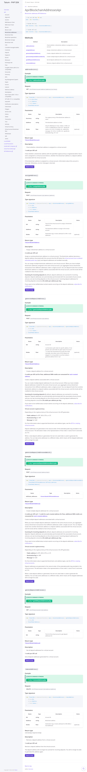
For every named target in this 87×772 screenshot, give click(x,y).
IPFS (6, 77)
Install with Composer (10, 146)
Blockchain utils (9, 42)
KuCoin (7, 84)
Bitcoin (7, 27)
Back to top (29, 166)
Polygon (7, 109)
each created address (40, 515)
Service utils (8, 111)
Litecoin (7, 87)
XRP (6, 136)
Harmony (7, 74)
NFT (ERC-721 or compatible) (12, 99)
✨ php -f (36, 80)
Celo (6, 45)
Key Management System (11, 79)
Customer (7, 50)
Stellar (6, 116)
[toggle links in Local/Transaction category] (21, 143)
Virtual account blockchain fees (12, 130)
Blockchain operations (10, 37)
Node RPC (7, 101)
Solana (7, 114)
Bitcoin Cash (8, 30)
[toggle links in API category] (21, 12)
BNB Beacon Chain (10, 22)
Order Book (8, 106)
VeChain (7, 124)
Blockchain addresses (11, 32)
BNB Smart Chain (9, 25)
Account (7, 14)
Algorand (7, 17)
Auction (7, 20)
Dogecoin (7, 55)
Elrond (6, 57)
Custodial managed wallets (12, 47)
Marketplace (8, 92)
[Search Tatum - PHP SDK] (43, 2)
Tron (6, 121)
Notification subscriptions (11, 104)
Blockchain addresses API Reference (35, 13)
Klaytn (6, 82)
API (5, 12)
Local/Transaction (8, 143)
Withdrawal (8, 133)
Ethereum (7, 60)
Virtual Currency (9, 126)
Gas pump (7, 72)
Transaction (8, 119)
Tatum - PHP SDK (11, 2)
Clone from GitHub (9, 148)
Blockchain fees (9, 35)
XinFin (6, 138)
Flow (6, 65)
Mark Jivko (31, 768)
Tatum (16, 770)
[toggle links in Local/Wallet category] (21, 141)
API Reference (8, 151)
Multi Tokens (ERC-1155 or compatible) (12, 95)
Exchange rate (8, 62)
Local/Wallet (7, 141)
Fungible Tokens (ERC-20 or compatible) (12, 68)
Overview (6, 9)
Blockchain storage (10, 40)
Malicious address (9, 89)
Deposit (7, 52)
